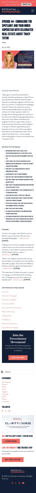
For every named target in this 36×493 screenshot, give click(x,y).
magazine (5, 392)
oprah (4, 397)
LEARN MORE (11, 441)
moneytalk (5, 394)
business (4, 384)
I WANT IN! (26, 4)
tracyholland (5, 401)
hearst (4, 389)
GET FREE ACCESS (12, 459)
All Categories (6, 382)
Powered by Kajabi (18, 490)
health (4, 387)
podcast (4, 42)
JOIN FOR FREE (18, 357)
